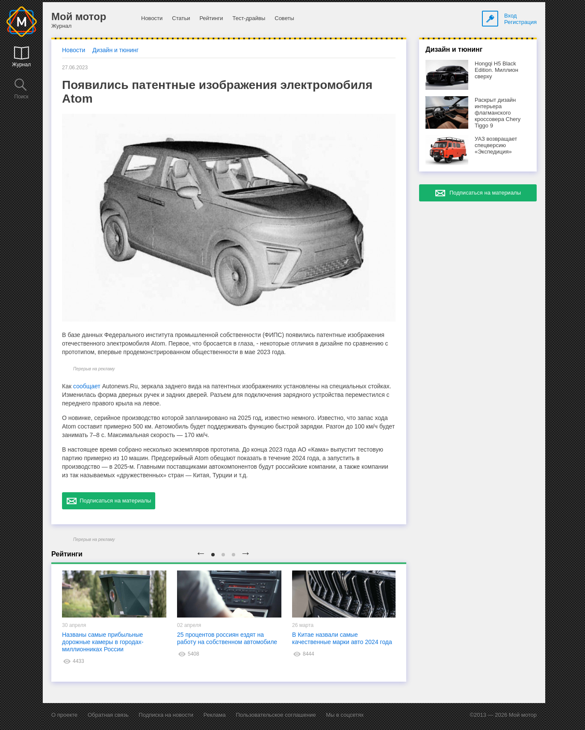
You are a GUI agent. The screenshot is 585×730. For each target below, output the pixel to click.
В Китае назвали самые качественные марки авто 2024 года (342, 638)
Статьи (181, 18)
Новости (151, 18)
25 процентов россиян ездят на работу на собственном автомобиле (227, 638)
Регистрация (520, 22)
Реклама (215, 715)
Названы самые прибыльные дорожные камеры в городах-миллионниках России (102, 642)
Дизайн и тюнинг (115, 50)
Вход (510, 15)
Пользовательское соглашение (276, 715)
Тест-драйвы (248, 18)
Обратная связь (108, 715)
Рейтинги (211, 18)
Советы (284, 18)
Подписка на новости (166, 715)
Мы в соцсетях (344, 715)
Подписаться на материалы (108, 500)
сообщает (86, 386)
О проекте (64, 715)
